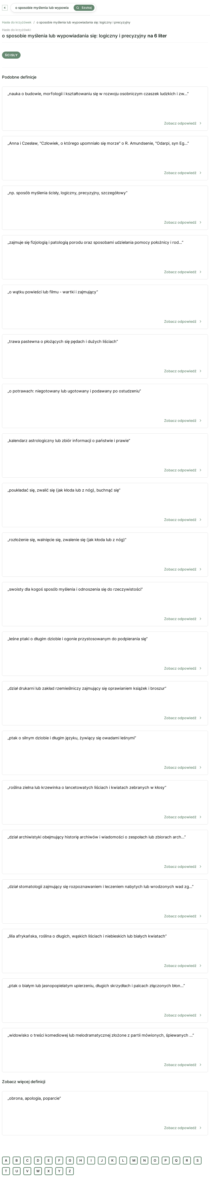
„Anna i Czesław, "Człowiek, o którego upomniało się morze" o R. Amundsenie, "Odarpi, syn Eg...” (105, 158)
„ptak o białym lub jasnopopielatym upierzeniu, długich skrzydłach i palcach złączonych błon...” (105, 1000)
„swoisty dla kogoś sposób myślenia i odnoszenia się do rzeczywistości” (105, 604)
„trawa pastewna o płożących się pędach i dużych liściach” (105, 356)
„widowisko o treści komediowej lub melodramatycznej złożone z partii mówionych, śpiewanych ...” (105, 1050)
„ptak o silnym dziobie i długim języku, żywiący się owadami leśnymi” (105, 753)
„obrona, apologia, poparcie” (105, 1113)
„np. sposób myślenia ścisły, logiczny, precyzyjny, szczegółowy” (105, 208)
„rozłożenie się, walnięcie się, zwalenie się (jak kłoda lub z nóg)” (105, 555)
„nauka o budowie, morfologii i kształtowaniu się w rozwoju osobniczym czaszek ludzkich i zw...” (105, 109)
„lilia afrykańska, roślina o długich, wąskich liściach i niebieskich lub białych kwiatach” (105, 951)
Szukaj (84, 7)
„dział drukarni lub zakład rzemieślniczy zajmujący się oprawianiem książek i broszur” (105, 703)
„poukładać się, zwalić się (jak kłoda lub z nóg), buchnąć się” (105, 505)
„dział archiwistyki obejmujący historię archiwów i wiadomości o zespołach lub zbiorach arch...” (105, 852)
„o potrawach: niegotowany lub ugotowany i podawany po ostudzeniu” (105, 406)
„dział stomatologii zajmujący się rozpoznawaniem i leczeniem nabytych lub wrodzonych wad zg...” (105, 901)
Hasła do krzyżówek (16, 22)
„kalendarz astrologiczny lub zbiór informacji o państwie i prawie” (105, 455)
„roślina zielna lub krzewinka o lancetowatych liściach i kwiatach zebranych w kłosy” (105, 802)
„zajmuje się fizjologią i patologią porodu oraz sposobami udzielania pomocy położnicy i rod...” (105, 257)
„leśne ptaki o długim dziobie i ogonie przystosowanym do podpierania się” (105, 654)
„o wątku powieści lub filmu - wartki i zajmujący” (105, 307)
